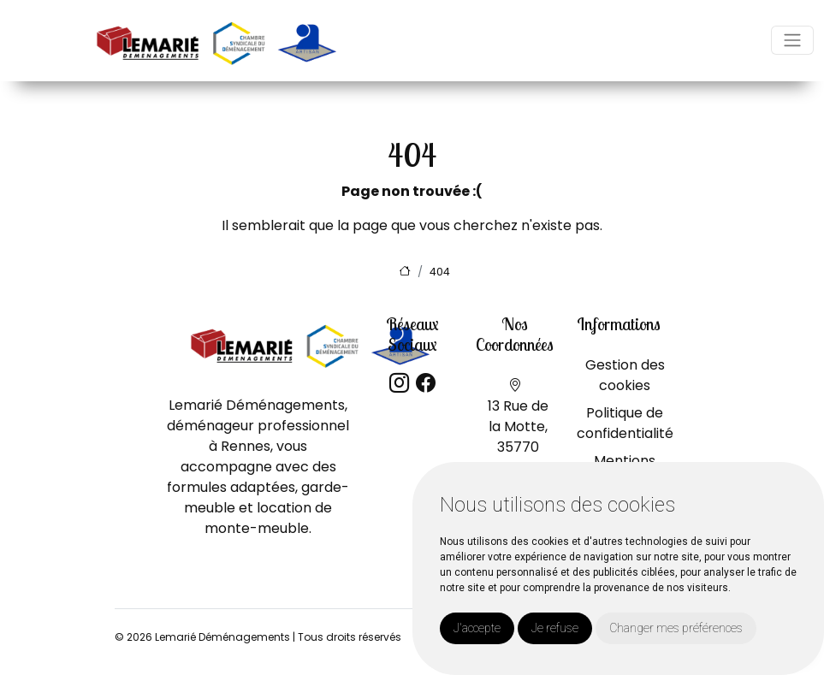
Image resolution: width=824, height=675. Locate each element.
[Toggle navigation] (792, 40)
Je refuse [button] (554, 628)
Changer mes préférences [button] (676, 628)
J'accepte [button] (477, 628)
